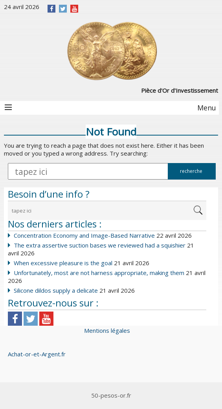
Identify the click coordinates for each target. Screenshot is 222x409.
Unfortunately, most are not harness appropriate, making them (99, 273)
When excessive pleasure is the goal (63, 263)
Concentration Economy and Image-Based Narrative (84, 235)
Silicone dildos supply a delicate (56, 290)
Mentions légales (107, 330)
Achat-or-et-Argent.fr (37, 354)
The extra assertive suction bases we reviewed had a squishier (99, 245)
